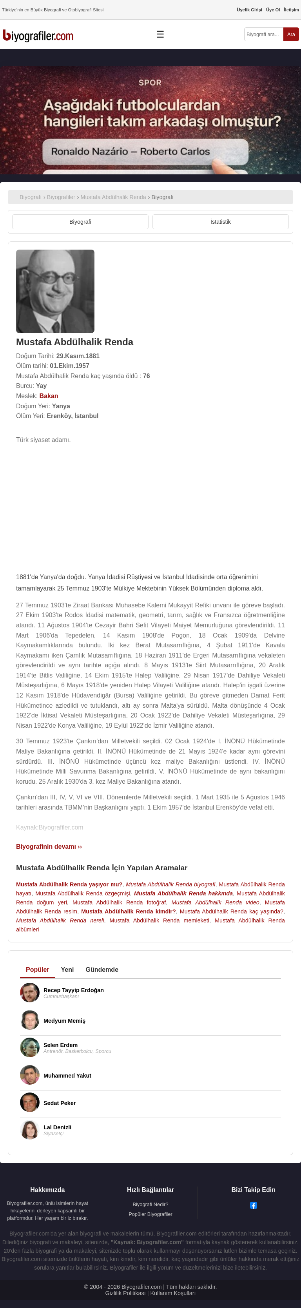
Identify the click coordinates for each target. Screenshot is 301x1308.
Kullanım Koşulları (173, 1293)
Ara (291, 34)
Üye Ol (273, 9)
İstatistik (220, 222)
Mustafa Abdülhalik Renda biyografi (170, 884)
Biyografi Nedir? (150, 1204)
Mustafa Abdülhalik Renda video (215, 902)
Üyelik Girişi (249, 9)
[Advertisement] (150, 505)
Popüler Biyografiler (150, 1214)
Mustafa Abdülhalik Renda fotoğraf (119, 902)
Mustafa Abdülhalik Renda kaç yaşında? (231, 911)
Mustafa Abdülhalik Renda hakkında (183, 893)
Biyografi (80, 222)
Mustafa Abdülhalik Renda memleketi (159, 920)
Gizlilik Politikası (125, 1293)
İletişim (291, 9)
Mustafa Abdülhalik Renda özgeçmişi (82, 893)
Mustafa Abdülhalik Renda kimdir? (128, 911)
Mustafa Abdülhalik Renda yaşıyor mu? (69, 884)
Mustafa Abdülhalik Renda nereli (60, 920)
